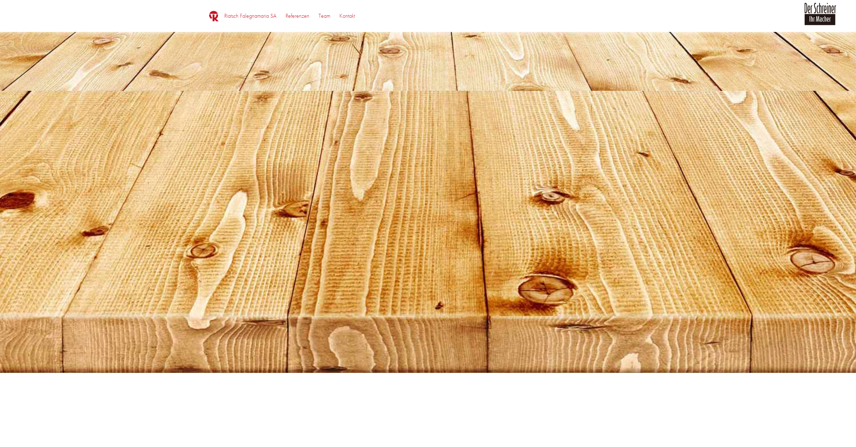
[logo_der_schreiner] (820, 18)
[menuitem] (250, 16)
